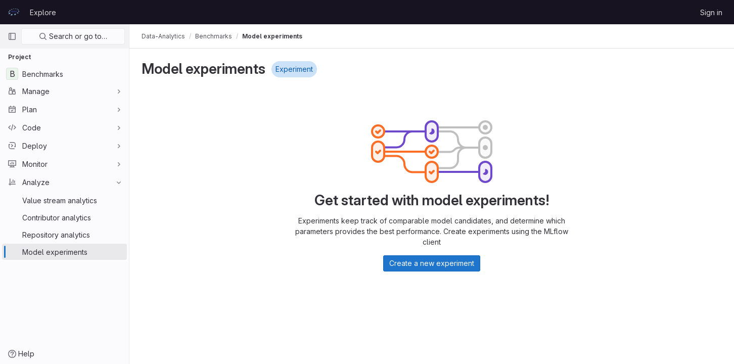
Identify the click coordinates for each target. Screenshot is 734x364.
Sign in (711, 12)
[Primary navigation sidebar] (12, 36)
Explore (43, 12)
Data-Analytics (163, 36)
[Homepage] (14, 12)
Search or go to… (73, 36)
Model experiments (272, 36)
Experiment (294, 69)
